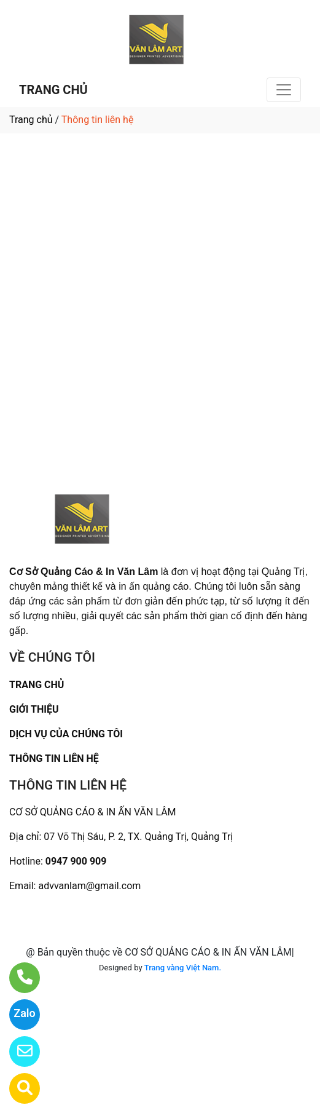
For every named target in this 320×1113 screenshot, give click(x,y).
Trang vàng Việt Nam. (182, 967)
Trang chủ (31, 119)
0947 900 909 (76, 861)
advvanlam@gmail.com (89, 886)
